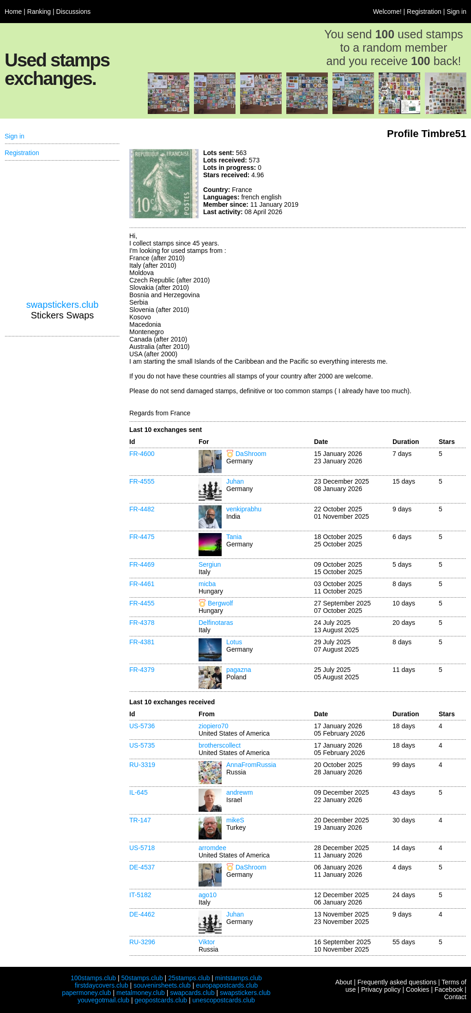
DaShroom (251, 453)
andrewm (239, 792)
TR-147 (140, 820)
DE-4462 (142, 914)
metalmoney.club (140, 992)
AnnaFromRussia (251, 764)
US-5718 (142, 847)
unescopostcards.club (224, 1000)
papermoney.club (86, 992)
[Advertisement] (397, 183)
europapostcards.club (227, 985)
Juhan (235, 481)
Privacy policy (381, 989)
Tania (234, 536)
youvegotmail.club (103, 1000)
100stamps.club (93, 978)
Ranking (39, 11)
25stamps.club (189, 978)
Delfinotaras (216, 622)
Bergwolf (220, 603)
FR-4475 (141, 536)
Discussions (73, 11)
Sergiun (210, 564)
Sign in (456, 11)
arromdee (212, 847)
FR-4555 (141, 481)
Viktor (207, 942)
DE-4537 (142, 867)
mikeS (235, 820)
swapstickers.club (62, 305)
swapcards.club (192, 992)
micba (207, 583)
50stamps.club (142, 978)
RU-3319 (142, 764)
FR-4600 (141, 453)
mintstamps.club (238, 978)
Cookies (417, 989)
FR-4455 (141, 603)
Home (13, 11)
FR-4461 (141, 583)
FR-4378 (141, 622)
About (343, 982)
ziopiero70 (214, 726)
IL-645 (138, 792)
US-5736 (142, 726)
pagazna (238, 669)
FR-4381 (141, 642)
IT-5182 (140, 895)
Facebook (449, 989)
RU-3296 (142, 942)
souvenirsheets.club (162, 985)
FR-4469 (141, 564)
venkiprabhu (243, 509)
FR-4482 (141, 509)
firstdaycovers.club (101, 985)
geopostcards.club (161, 1000)
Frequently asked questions (396, 982)
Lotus (234, 642)
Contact (455, 997)
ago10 (208, 895)
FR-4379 (141, 669)
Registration (424, 11)
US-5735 (142, 745)
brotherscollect (220, 745)
